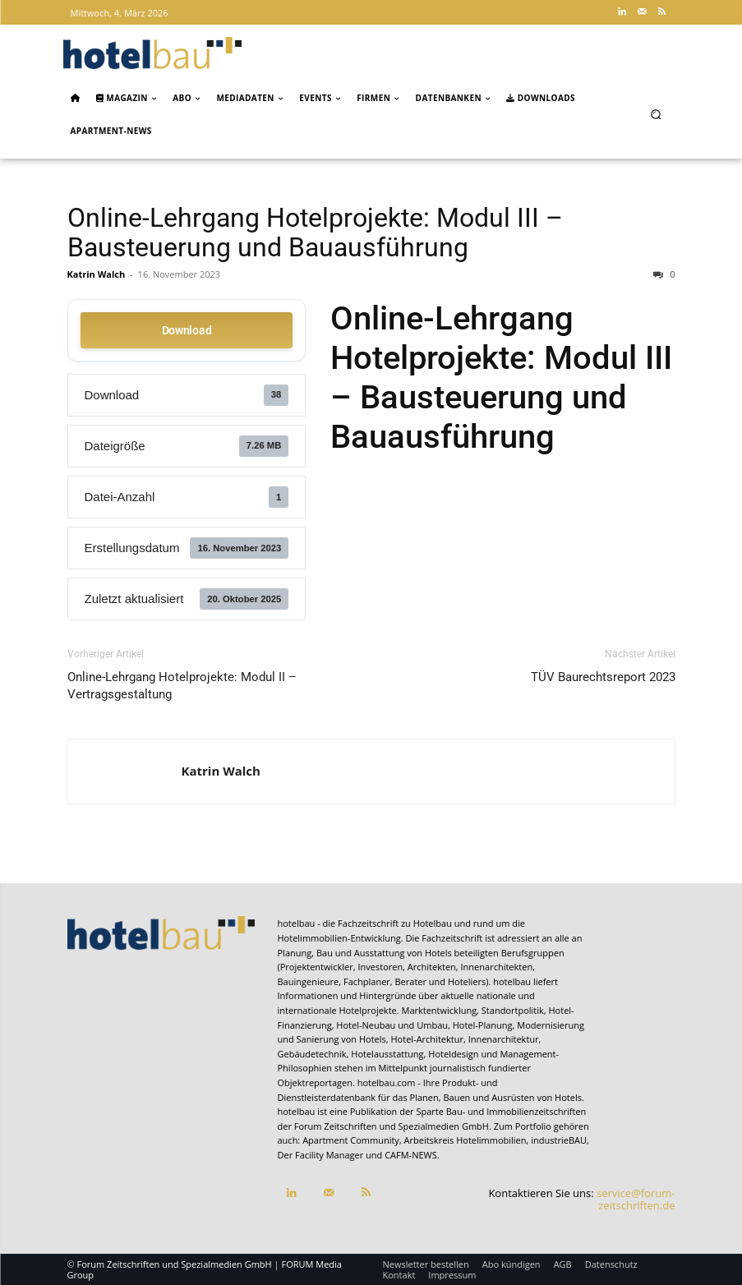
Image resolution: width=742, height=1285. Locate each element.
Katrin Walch (96, 274)
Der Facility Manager (321, 1155)
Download (187, 330)
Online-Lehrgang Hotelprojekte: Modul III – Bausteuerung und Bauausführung (315, 232)
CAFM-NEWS (411, 1155)
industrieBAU (559, 1140)
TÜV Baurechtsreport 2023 (603, 677)
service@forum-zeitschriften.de (636, 1200)
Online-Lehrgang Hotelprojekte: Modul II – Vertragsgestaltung (182, 686)
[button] (655, 114)
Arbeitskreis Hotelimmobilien (465, 1140)
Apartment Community (350, 1140)
